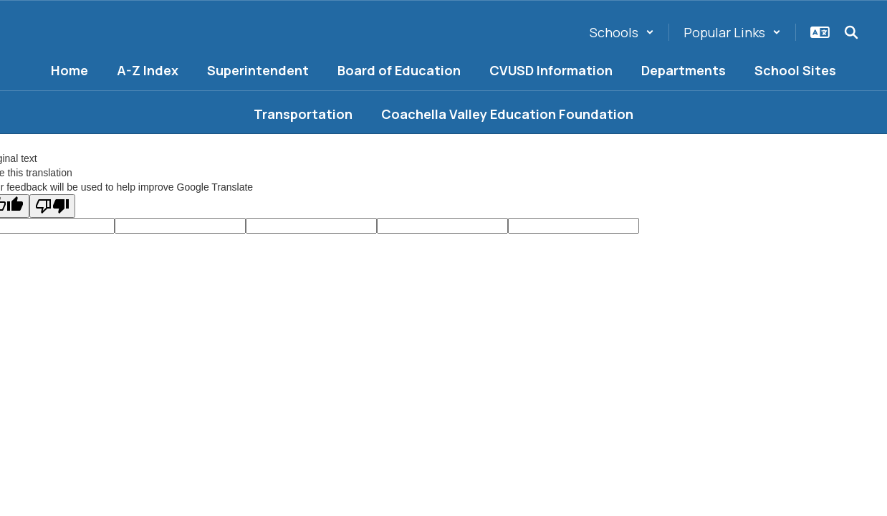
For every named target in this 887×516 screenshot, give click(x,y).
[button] (622, 32)
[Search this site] (851, 32)
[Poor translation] (52, 206)
